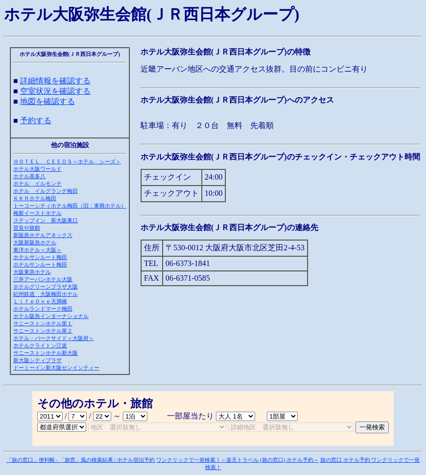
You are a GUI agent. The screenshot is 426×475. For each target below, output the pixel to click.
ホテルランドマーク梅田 (42, 309)
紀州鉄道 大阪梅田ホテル (45, 294)
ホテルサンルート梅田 (40, 257)
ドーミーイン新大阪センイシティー (56, 367)
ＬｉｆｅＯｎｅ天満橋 (40, 301)
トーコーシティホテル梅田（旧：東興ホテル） (69, 206)
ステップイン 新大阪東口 (45, 220)
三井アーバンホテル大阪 (42, 279)
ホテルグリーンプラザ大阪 (45, 287)
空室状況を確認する (55, 91)
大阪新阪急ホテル (34, 242)
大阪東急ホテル (32, 272)
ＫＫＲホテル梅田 (34, 198)
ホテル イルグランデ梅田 (45, 191)
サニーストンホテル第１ (42, 323)
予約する (35, 120)
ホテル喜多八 (29, 176)
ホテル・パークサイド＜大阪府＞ (53, 338)
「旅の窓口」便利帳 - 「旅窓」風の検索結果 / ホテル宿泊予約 (80, 460)
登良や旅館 (26, 228)
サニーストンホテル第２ (42, 331)
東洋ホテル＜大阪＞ (37, 250)
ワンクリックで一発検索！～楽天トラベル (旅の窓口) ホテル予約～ (237, 460)
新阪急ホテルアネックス (42, 235)
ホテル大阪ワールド (37, 169)
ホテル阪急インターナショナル (51, 316)
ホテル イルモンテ (37, 183)
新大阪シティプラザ (37, 360)
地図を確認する (47, 101)
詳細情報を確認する (55, 81)
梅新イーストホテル (37, 213)
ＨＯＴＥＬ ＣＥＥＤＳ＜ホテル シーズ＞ (67, 161)
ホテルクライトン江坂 (40, 345)
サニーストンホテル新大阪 (45, 353)
